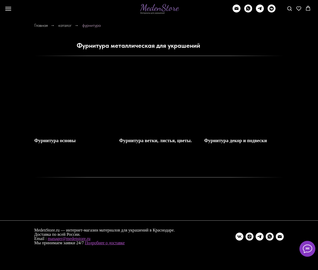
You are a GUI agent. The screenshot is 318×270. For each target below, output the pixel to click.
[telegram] (260, 11)
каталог (65, 25)
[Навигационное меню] (8, 9)
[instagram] (249, 237)
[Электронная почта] (280, 237)
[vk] (239, 237)
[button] (289, 8)
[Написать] (236, 11)
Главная (41, 25)
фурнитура (91, 25)
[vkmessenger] (272, 11)
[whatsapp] (248, 11)
